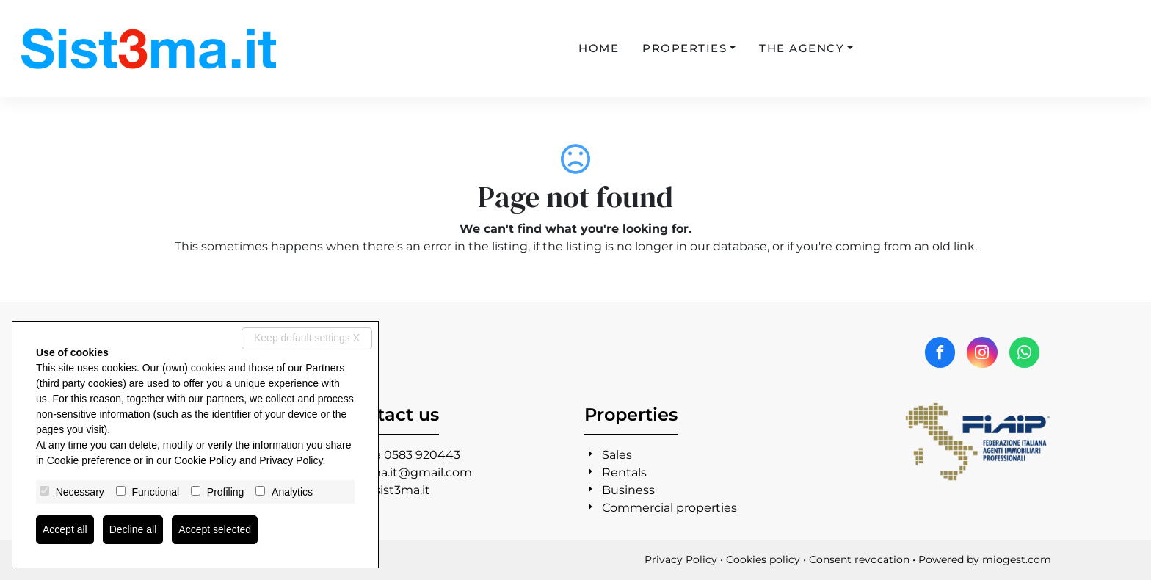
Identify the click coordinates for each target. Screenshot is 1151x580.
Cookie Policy (205, 460)
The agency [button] (801, 48)
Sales (617, 455)
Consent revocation (859, 559)
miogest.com (1016, 559)
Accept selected (214, 529)
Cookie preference (89, 460)
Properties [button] (684, 48)
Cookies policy (763, 559)
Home (598, 48)
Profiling (225, 492)
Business (628, 490)
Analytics (292, 492)
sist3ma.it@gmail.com (407, 472)
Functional (156, 492)
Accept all (65, 529)
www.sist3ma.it (386, 490)
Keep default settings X (307, 338)
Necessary (80, 492)
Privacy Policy (681, 559)
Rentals (624, 472)
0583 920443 (422, 455)
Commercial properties (669, 508)
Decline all (133, 529)
